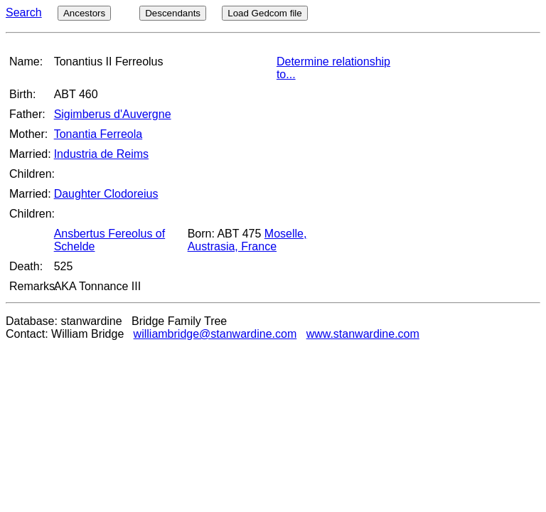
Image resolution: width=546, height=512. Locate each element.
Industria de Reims (101, 154)
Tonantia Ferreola (98, 134)
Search (24, 12)
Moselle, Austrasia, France (247, 240)
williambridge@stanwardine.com (215, 334)
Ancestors (84, 13)
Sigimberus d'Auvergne (112, 114)
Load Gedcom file (264, 13)
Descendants (172, 13)
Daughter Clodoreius (106, 194)
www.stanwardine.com (362, 334)
